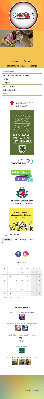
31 (33, 272)
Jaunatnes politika (9, 72)
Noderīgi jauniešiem (10, 90)
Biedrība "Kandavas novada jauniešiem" (17, 75)
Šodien (15, 240)
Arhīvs (4, 242)
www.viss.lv (38, 390)
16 (4, 285)
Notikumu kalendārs (16, 66)
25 (16, 289)
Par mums (27, 61)
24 (10, 289)
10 (10, 281)
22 (39, 285)
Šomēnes (31, 240)
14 (33, 281)
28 (16, 272)
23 (4, 289)
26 (4, 272)
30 (28, 272)
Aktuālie (7, 240)
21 (33, 285)
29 (22, 272)
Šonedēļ (23, 240)
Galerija (33, 66)
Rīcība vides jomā (9, 86)
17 (10, 285)
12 (22, 281)
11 (16, 281)
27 (10, 272)
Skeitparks (6, 83)
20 (28, 285)
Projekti (5, 79)
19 (22, 285)
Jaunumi (15, 61)
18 (16, 285)
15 (39, 281)
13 (28, 281)
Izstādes (5, 94)
